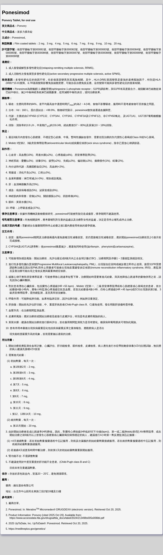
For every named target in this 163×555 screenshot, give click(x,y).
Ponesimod (15, 12)
